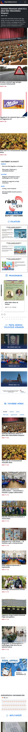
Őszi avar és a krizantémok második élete (13, 151)
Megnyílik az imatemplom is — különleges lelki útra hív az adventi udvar (13, 645)
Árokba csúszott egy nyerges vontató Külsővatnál (10, 83)
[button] (2, 317)
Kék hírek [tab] (5, 415)
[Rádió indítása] (14, 206)
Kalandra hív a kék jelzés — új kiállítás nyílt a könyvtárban (13, 542)
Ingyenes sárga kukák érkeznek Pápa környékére (13, 616)
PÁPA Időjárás (14, 685)
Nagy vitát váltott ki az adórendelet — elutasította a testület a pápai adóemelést (12, 490)
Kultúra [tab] (12, 411)
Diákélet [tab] (22, 415)
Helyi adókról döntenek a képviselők (11, 566)
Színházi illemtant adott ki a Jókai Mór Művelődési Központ (13, 434)
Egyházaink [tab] (14, 415)
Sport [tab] (17, 411)
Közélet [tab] (5, 411)
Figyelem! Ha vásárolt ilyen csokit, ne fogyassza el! (12, 118)
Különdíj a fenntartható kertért (13, 589)
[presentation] (2, 314)
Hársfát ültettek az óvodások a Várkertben (13, 518)
